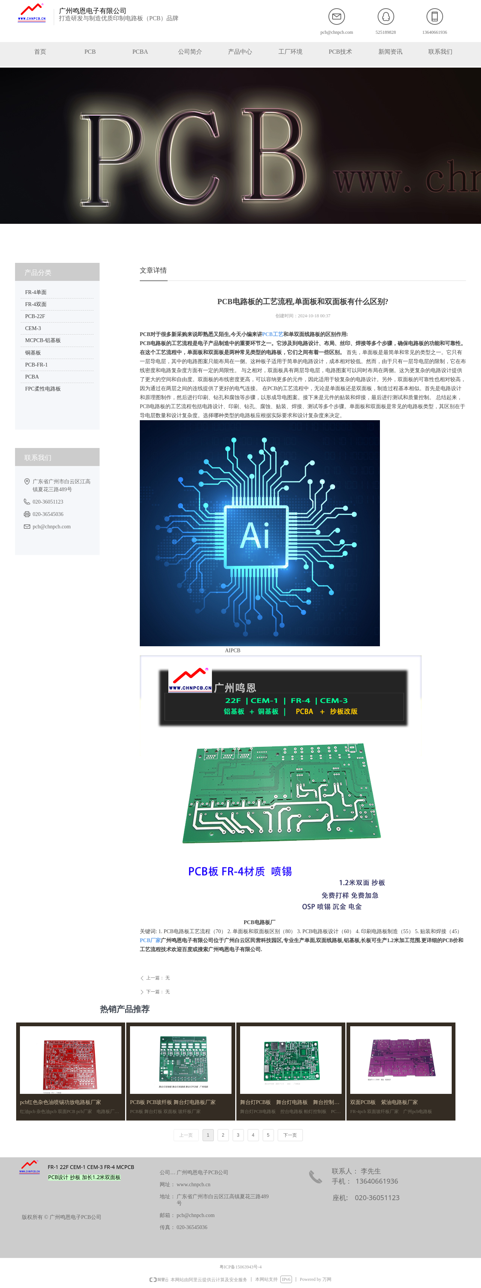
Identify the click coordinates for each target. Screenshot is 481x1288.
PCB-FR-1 (36, 365)
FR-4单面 (36, 292)
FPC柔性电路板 (43, 389)
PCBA (32, 377)
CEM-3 (33, 328)
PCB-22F (35, 316)
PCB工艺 (272, 334)
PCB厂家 (150, 940)
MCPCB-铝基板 (43, 340)
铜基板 (33, 353)
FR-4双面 (36, 304)
